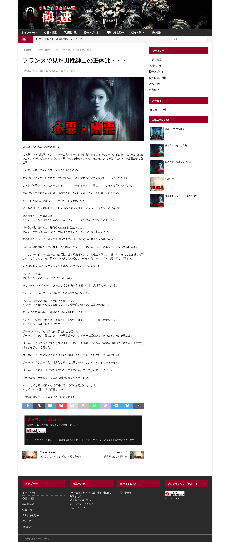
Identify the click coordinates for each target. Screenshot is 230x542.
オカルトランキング (35, 435)
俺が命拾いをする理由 (176, 145)
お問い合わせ (124, 492)
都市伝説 (156, 32)
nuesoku (53, 70)
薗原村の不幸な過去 (175, 128)
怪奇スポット (91, 32)
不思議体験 (70, 32)
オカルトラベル (78, 507)
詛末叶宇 (169, 178)
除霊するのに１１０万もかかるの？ (182, 195)
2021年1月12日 (35, 70)
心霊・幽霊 (50, 32)
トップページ (29, 32)
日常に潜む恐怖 (115, 32)
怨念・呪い (137, 32)
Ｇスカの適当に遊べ (80, 500)
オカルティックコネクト (83, 503)
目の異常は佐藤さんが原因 (178, 162)
